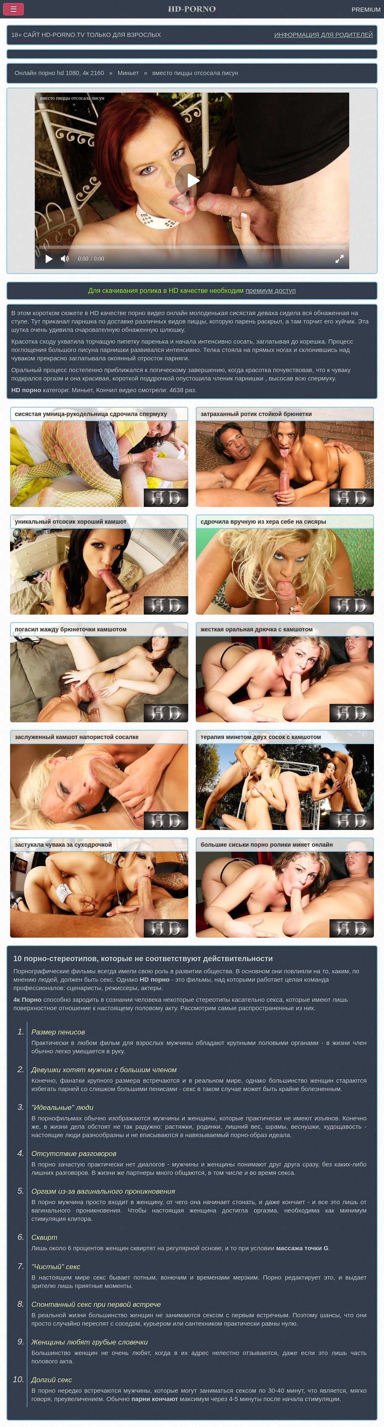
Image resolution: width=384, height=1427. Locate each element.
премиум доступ (270, 290)
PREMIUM (366, 9)
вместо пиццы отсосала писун (195, 73)
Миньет (128, 73)
